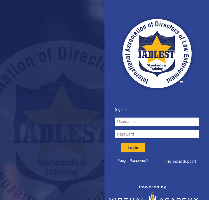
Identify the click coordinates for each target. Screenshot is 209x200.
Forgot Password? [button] (133, 160)
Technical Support (181, 161)
